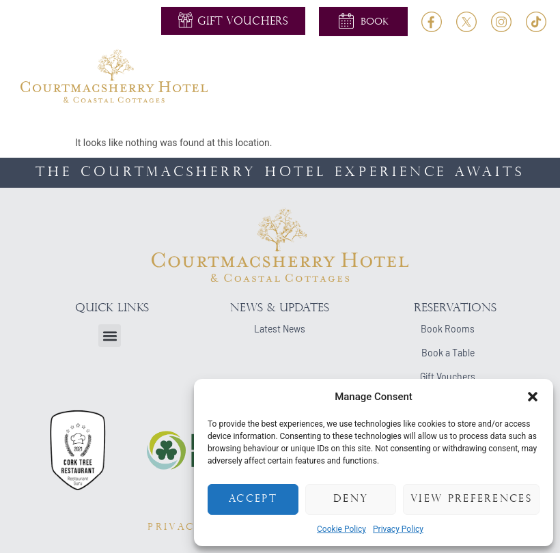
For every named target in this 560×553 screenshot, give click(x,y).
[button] (533, 396)
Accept (253, 499)
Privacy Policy (398, 529)
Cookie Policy (341, 529)
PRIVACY (176, 527)
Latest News (279, 329)
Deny (350, 499)
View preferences (471, 499)
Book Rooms (448, 329)
